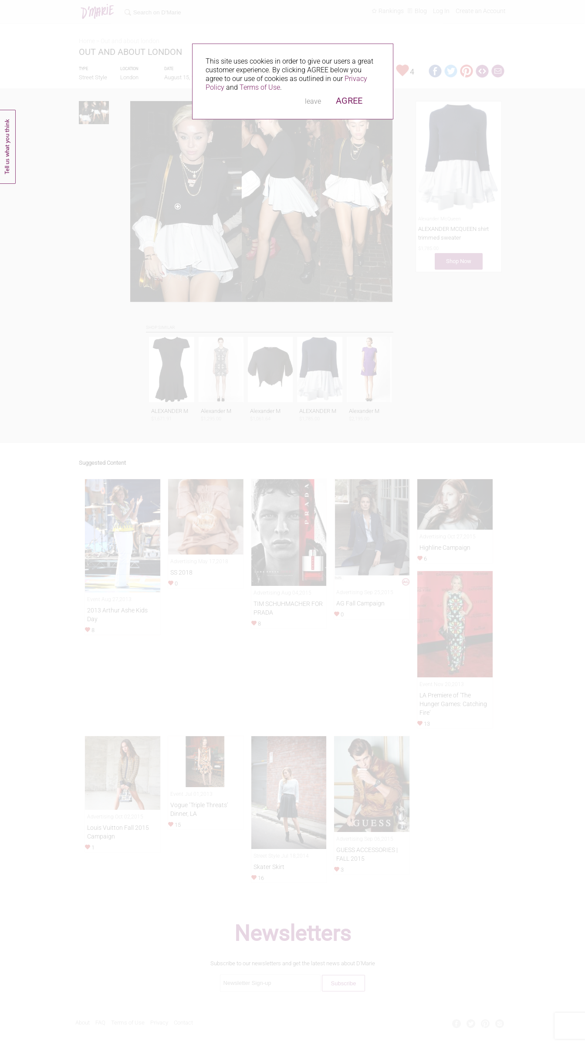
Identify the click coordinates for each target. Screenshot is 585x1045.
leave (313, 101)
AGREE (349, 100)
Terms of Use (260, 87)
